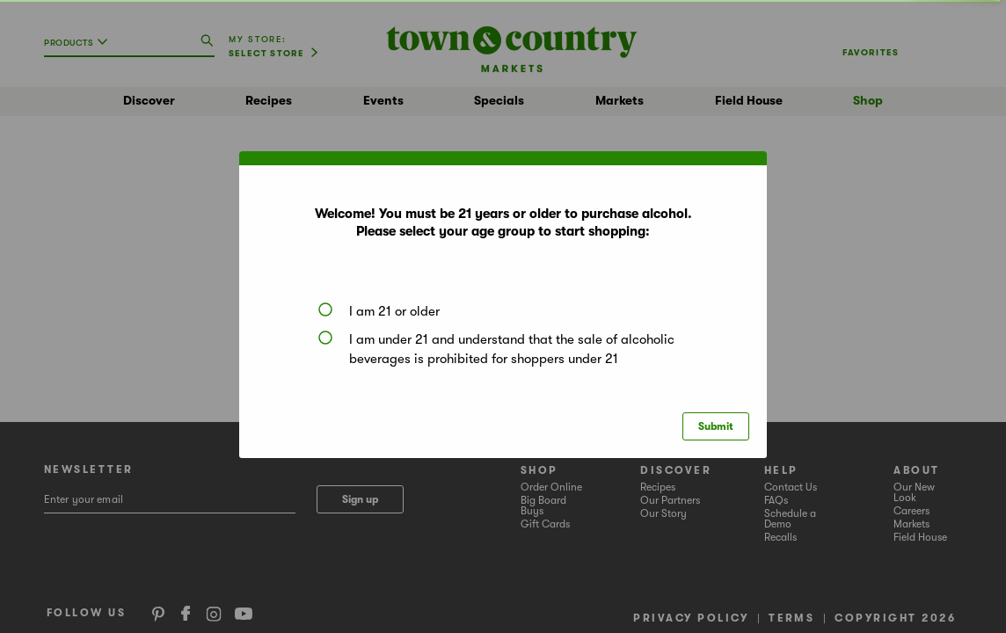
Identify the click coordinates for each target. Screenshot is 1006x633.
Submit (715, 426)
